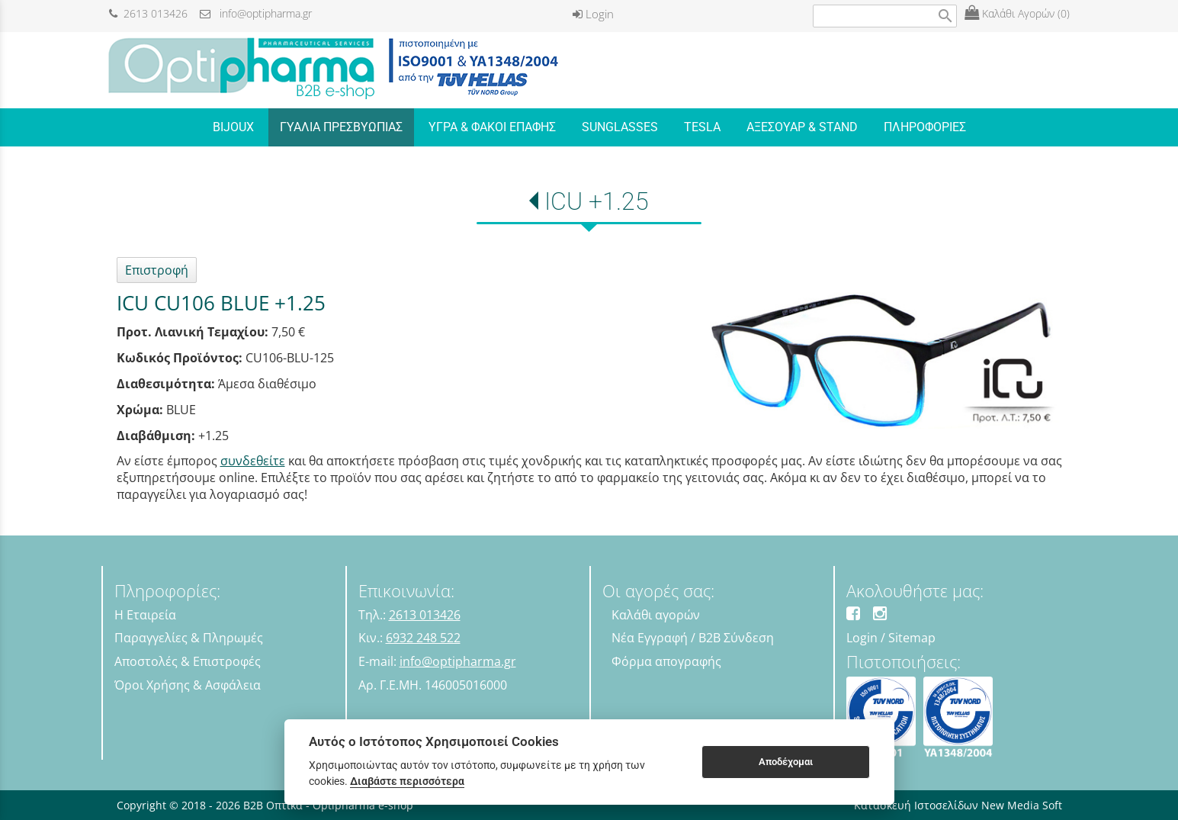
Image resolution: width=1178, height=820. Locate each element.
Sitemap (912, 637)
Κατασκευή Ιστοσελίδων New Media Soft (958, 805)
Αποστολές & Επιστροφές (187, 661)
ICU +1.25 (596, 201)
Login (593, 13)
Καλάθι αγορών (655, 614)
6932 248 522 (423, 637)
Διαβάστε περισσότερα (407, 781)
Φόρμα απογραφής (666, 661)
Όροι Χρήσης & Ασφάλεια (187, 685)
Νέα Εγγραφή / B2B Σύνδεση (692, 637)
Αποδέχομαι (786, 761)
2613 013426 (148, 13)
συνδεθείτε (252, 460)
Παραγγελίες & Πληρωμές (188, 637)
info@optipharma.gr (256, 13)
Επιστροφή (156, 270)
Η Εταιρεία (145, 614)
